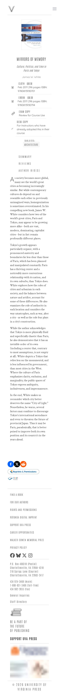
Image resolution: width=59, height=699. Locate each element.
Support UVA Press (20, 524)
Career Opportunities (22, 532)
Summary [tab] (25, 156)
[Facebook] (13, 555)
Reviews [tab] (25, 163)
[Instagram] (31, 555)
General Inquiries (19, 595)
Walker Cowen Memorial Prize (27, 539)
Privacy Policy (18, 547)
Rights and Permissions (23, 509)
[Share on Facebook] (11, 464)
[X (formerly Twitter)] (25, 555)
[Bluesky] (19, 555)
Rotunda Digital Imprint (23, 517)
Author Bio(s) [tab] (29, 170)
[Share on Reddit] (23, 464)
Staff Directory (18, 601)
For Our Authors (19, 502)
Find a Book (16, 494)
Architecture (31, 144)
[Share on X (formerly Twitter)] (17, 464)
